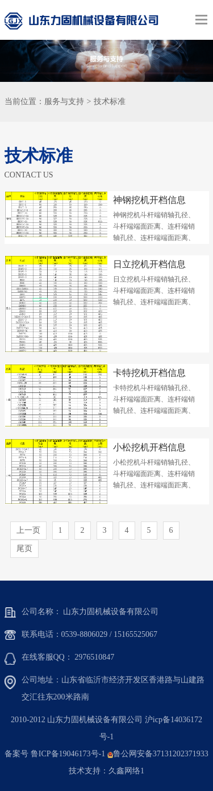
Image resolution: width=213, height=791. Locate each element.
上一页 (28, 530)
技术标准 (110, 101)
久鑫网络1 (126, 771)
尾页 (24, 548)
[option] (106, 61)
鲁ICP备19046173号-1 (68, 753)
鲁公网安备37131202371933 (160, 753)
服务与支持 (64, 101)
